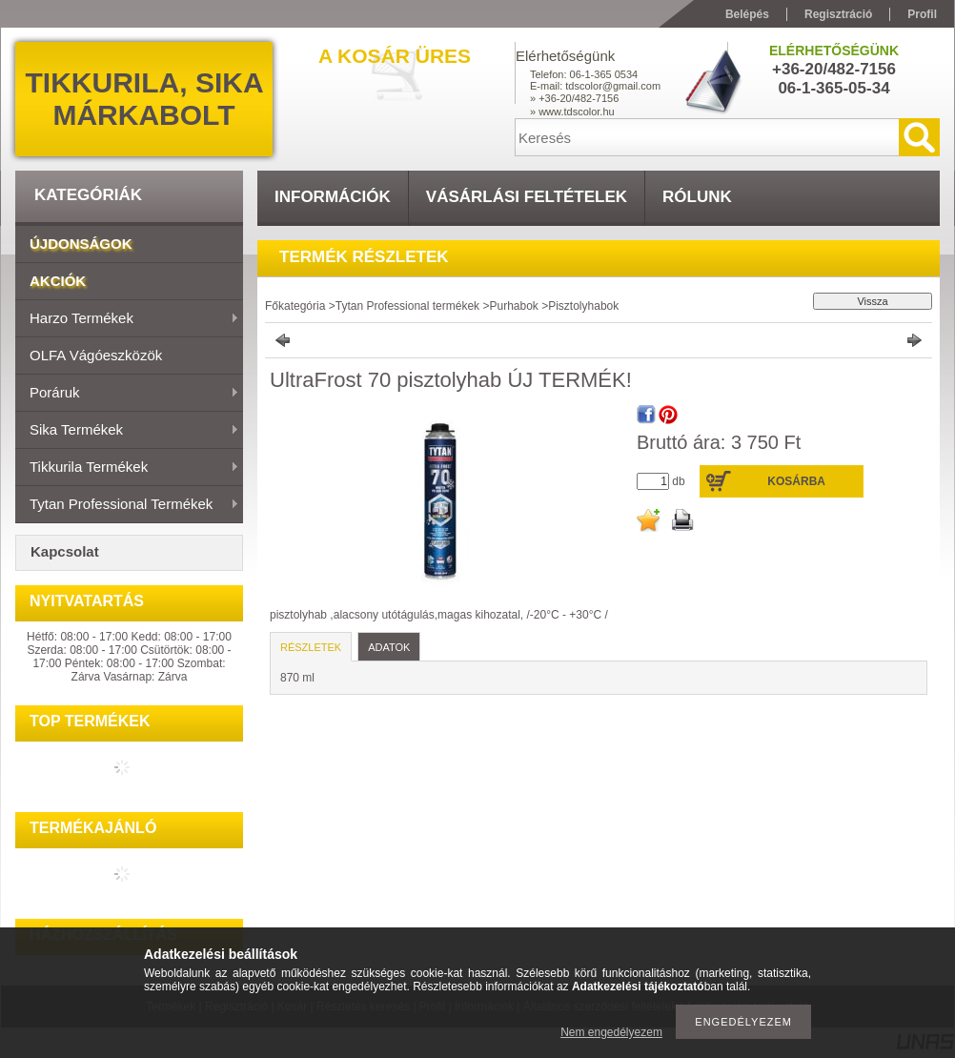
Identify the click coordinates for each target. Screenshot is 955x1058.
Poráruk (127, 393)
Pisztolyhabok (583, 306)
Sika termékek (127, 430)
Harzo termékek (127, 319)
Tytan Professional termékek (127, 505)
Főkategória (295, 306)
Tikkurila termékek (127, 468)
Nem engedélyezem (611, 1032)
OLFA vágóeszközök (96, 355)
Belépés (747, 14)
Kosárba (796, 481)
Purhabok (513, 306)
